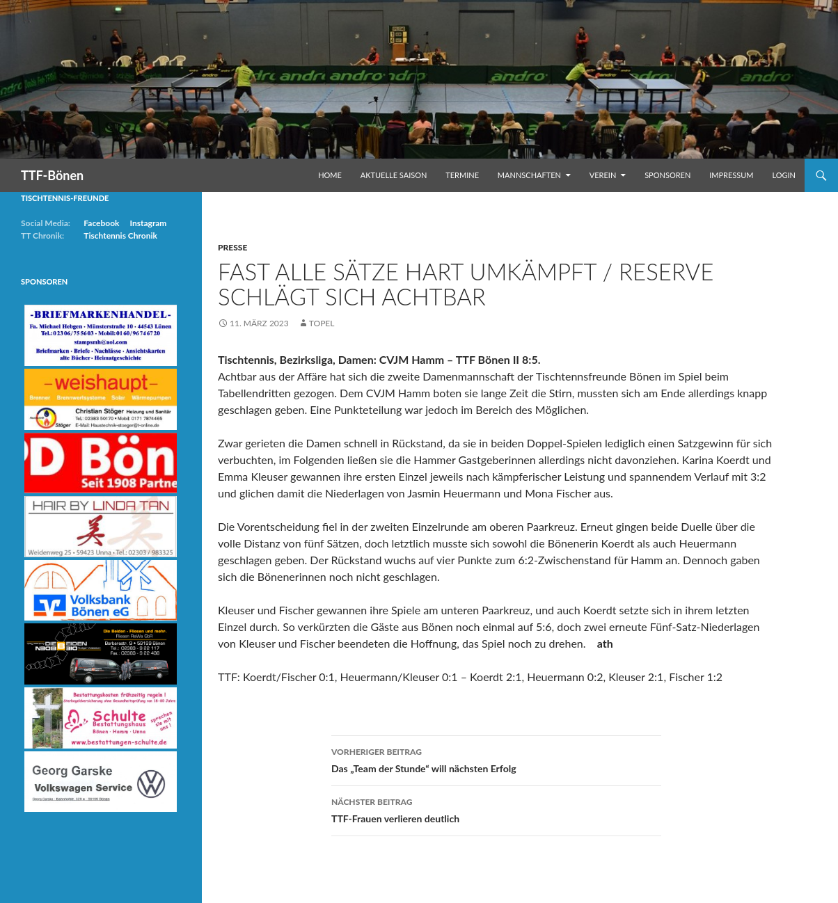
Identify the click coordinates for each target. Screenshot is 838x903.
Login (784, 174)
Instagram (147, 223)
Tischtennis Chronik (120, 235)
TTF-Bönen (52, 175)
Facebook (101, 223)
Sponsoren (667, 174)
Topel (322, 323)
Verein (603, 174)
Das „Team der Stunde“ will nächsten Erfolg (496, 759)
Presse (232, 247)
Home (330, 174)
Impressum (731, 174)
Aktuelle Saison (394, 174)
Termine (462, 174)
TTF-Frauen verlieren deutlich (496, 809)
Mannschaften (529, 174)
